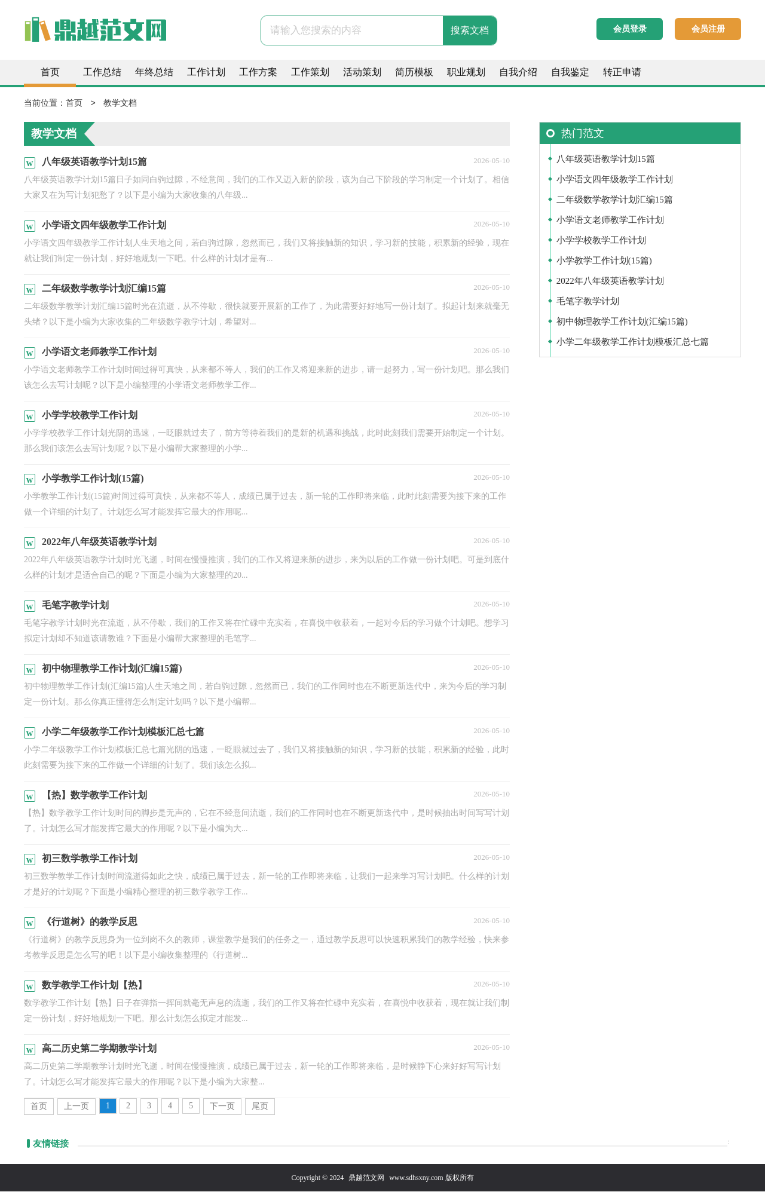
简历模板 (414, 72)
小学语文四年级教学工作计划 (614, 180)
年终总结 (154, 72)
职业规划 (466, 72)
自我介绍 (518, 72)
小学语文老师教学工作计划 (610, 220)
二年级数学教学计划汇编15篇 (614, 200)
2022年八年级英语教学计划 (610, 281)
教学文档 (120, 103)
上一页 (76, 1106)
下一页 (222, 1106)
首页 (50, 72)
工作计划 (206, 72)
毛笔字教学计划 (587, 302)
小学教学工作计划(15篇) (604, 261)
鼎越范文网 (366, 1178)
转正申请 (622, 72)
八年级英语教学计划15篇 (605, 159)
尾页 (260, 1106)
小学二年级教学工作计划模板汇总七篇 (632, 342)
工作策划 (310, 72)
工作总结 (102, 72)
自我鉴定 (570, 72)
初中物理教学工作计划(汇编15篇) (622, 322)
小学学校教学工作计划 (601, 241)
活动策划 (362, 72)
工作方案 (258, 72)
